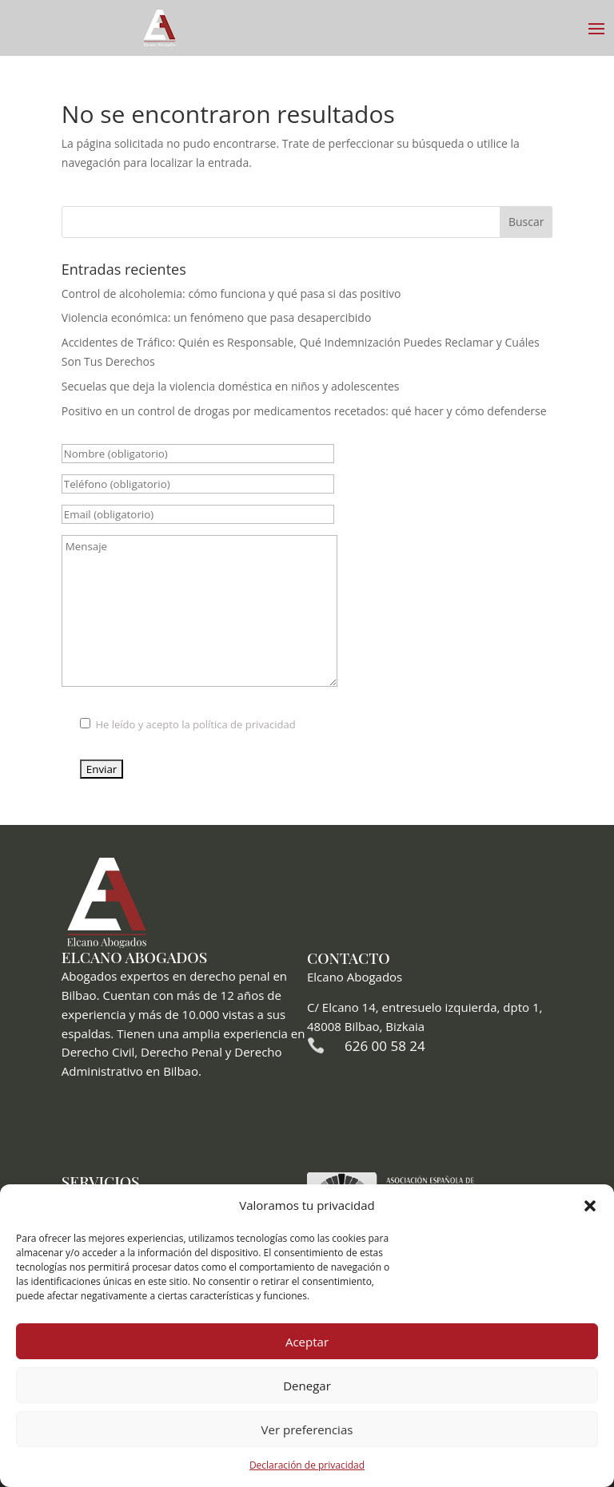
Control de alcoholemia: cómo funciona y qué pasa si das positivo (231, 293)
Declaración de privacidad (307, 1465)
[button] (590, 1206)
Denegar (307, 1386)
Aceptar (307, 1342)
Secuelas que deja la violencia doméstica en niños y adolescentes (231, 386)
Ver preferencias (307, 1429)
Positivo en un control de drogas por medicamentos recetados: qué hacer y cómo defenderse (304, 410)
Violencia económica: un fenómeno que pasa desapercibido (217, 317)
